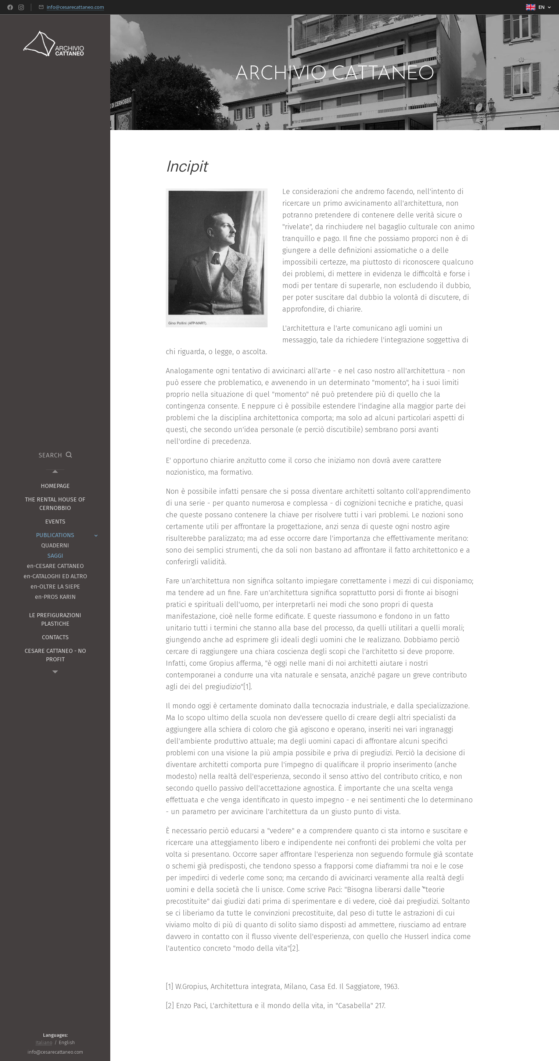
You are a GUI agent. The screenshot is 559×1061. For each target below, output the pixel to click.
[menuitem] (55, 486)
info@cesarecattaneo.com (75, 7)
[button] (55, 456)
